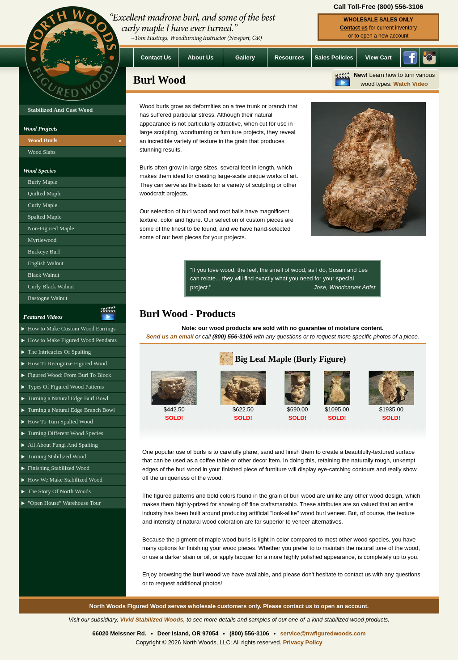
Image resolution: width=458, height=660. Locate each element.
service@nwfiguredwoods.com (322, 633)
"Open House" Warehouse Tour (64, 502)
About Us (201, 57)
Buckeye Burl (44, 251)
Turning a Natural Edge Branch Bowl (71, 409)
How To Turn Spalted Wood (60, 421)
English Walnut (46, 263)
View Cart (378, 57)
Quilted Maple (44, 193)
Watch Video (410, 83)
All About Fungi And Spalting (63, 444)
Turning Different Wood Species (65, 433)
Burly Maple (42, 181)
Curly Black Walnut (51, 286)
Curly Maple (42, 205)
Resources (289, 57)
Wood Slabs (41, 151)
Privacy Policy (302, 642)
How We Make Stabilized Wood (65, 479)
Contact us (354, 28)
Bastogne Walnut (48, 298)
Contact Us (155, 57)
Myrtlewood (42, 240)
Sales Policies (333, 57)
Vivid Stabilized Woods (151, 619)
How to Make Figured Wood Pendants (72, 340)
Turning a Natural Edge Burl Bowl (68, 398)
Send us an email (170, 336)
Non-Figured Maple (51, 228)
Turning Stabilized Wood (57, 456)
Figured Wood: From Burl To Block (69, 375)
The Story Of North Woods (59, 491)
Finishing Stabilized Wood (58, 468)
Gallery (245, 57)
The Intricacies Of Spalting (59, 351)
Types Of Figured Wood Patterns (66, 386)
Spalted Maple (44, 216)
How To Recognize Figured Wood (67, 363)
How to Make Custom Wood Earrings (71, 328)
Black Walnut (43, 274)
